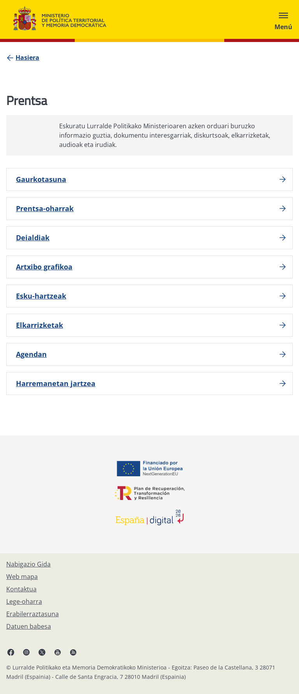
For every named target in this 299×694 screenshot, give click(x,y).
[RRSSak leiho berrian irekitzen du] (73, 652)
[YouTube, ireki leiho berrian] (57, 652)
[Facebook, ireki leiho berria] (11, 652)
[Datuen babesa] (28, 626)
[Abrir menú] (283, 19)
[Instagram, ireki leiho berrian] (26, 652)
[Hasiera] (27, 57)
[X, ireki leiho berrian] (42, 652)
